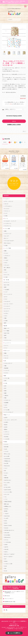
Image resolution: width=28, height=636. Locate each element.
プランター (6, 265)
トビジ (5, 468)
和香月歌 (6, 477)
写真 (5, 397)
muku (5, 475)
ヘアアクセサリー (8, 206)
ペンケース (6, 370)
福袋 (5, 393)
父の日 (5, 427)
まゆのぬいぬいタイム (9, 530)
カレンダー (6, 235)
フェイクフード (7, 342)
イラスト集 (6, 378)
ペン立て (6, 260)
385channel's (7, 537)
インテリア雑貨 (7, 248)
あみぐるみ (6, 333)
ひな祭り (6, 422)
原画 (5, 231)
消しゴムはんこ (7, 243)
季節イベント (7, 414)
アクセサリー (7, 198)
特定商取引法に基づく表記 (9, 601)
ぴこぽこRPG (7, 487)
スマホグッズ (7, 400)
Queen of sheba (8, 525)
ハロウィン (6, 431)
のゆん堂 (6, 549)
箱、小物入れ (7, 267)
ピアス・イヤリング (8, 201)
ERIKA (5, 561)
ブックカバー (7, 306)
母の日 (5, 424)
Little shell (6, 532)
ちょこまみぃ (7, 482)
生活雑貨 (6, 402)
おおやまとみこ (7, 480)
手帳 (5, 365)
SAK (5, 568)
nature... (6, 551)
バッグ (5, 291)
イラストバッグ (7, 233)
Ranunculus (7, 465)
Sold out (14, 121)
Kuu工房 (6, 463)
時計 (5, 269)
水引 (5, 385)
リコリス (6, 444)
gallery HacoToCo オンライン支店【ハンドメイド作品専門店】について (14, 592)
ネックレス (6, 208)
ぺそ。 (5, 496)
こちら (10, 104)
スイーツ (6, 345)
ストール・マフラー (8, 303)
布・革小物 (6, 279)
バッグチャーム (7, 223)
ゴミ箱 (5, 277)
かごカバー (6, 311)
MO (5, 470)
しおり (5, 405)
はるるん (6, 508)
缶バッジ (6, 238)
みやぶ (5, 484)
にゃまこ (6, 472)
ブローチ (6, 203)
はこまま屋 (6, 456)
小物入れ (6, 395)
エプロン (6, 313)
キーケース (6, 282)
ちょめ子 (6, 518)
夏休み (5, 429)
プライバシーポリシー (8, 598)
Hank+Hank (7, 515)
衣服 (5, 318)
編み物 (5, 325)
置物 (5, 250)
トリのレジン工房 (8, 563)
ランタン (6, 253)
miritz (5, 520)
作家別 (5, 441)
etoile (5, 566)
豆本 (5, 380)
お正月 (5, 417)
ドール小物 (6, 409)
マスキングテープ (8, 363)
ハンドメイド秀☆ (8, 492)
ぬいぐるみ (6, 284)
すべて (5, 142)
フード (5, 347)
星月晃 (5, 511)
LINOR (5, 544)
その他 (5, 215)
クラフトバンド (7, 340)
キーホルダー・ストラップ (10, 221)
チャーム (6, 218)
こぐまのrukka (7, 542)
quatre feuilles (7, 489)
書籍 (5, 375)
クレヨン (6, 372)
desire (5, 523)
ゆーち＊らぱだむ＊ (8, 556)
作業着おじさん (7, 506)
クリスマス (6, 434)
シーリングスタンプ (8, 412)
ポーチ (5, 296)
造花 (5, 390)
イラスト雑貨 (7, 228)
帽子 (5, 322)
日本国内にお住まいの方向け (14, 124)
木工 (5, 388)
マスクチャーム (7, 225)
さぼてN (6, 546)
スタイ (5, 315)
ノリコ (5, 499)
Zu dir (5, 570)
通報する (24, 131)
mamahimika (7, 458)
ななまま (6, 527)
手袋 (5, 337)
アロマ (5, 262)
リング (5, 213)
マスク (5, 299)
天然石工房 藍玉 (7, 501)
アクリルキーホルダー (9, 240)
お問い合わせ (7, 595)
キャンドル (6, 274)
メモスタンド (7, 255)
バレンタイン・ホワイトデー (10, 419)
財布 (5, 287)
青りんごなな (7, 453)
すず (5, 558)
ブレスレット (7, 210)
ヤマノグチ (6, 494)
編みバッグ (6, 328)
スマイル (6, 539)
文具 (5, 360)
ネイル (5, 407)
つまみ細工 (6, 289)
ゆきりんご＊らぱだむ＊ (9, 554)
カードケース (7, 308)
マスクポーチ (7, 301)
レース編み (6, 330)
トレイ (5, 272)
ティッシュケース (8, 294)
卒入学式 (6, 436)
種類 (3, 109)
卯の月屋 (6, 446)
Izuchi (5, 449)
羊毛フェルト (7, 350)
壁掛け (5, 257)
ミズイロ (6, 451)
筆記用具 (6, 368)
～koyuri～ (6, 513)
